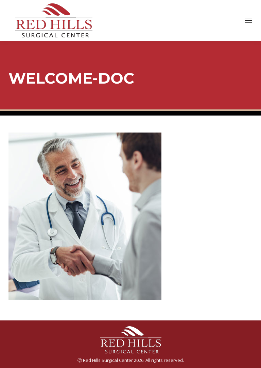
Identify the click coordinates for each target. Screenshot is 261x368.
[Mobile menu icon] (248, 20)
